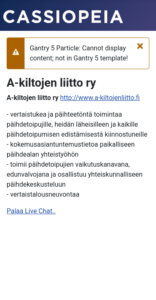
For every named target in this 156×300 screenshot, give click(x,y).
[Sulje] (140, 46)
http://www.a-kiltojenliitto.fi (99, 98)
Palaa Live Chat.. (31, 211)
